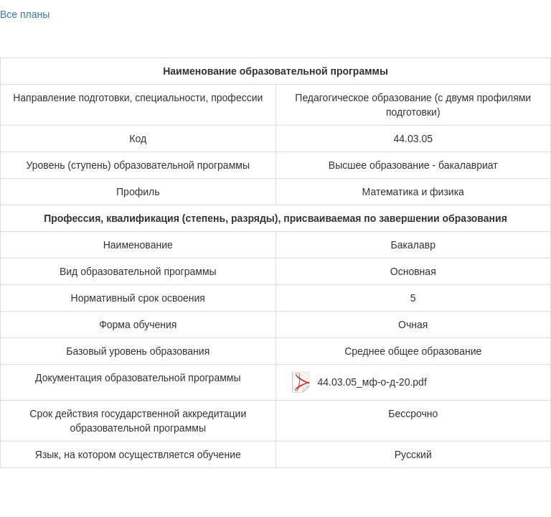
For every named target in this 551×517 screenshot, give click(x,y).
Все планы (25, 14)
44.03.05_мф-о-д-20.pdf (372, 382)
